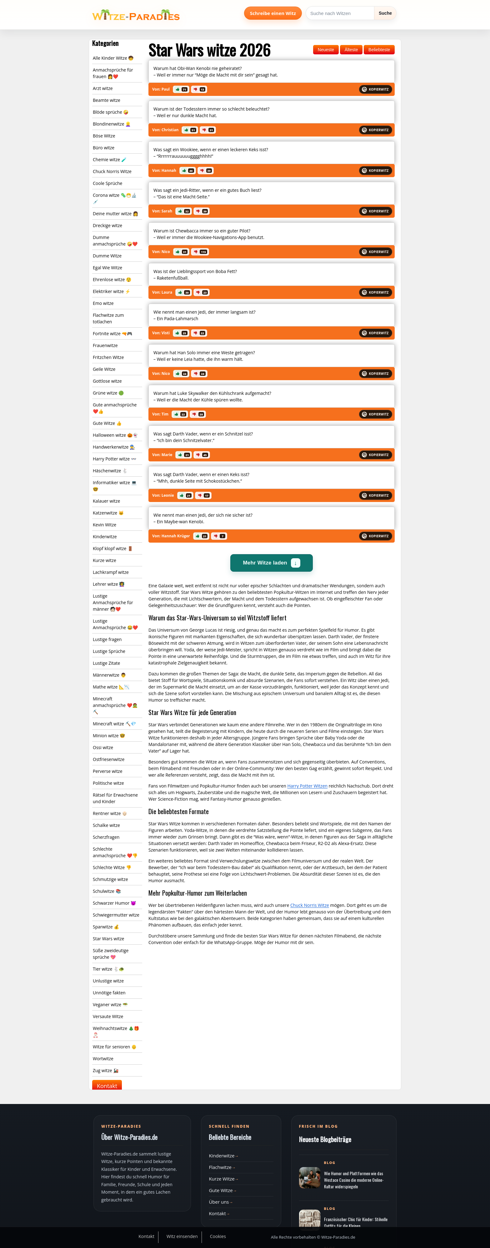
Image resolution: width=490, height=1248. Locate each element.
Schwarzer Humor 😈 (114, 903)
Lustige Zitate (106, 663)
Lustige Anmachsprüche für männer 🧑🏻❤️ (113, 602)
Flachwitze (220, 1167)
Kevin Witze (104, 525)
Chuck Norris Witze (112, 171)
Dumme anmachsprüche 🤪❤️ (115, 240)
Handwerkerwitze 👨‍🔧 (114, 447)
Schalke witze (106, 825)
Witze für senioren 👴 (115, 1047)
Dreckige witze (107, 225)
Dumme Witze (107, 256)
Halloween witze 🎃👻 (115, 435)
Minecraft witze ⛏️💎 (114, 724)
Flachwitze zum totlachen (108, 318)
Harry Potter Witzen (307, 786)
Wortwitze (103, 1059)
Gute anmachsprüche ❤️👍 (115, 408)
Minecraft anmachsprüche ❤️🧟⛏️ (115, 705)
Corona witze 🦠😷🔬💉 (115, 198)
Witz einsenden (182, 1236)
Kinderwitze (105, 536)
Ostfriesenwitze (108, 759)
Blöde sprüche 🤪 (110, 112)
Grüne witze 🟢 (108, 393)
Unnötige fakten (109, 993)
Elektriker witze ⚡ (111, 291)
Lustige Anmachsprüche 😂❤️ (115, 624)
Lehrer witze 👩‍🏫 (108, 584)
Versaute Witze (108, 1016)
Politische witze (108, 783)
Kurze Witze (221, 1179)
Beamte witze (106, 100)
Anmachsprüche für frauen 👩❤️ (113, 73)
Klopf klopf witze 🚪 (113, 548)
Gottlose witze (107, 381)
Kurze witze (104, 560)
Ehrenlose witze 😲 (112, 279)
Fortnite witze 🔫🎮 (112, 333)
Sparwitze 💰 (106, 927)
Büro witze (103, 148)
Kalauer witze (106, 501)
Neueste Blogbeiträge (325, 1139)
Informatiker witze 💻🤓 (115, 486)
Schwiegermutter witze (116, 915)
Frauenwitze (105, 345)
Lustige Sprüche (109, 651)
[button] (181, 89)
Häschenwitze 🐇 (110, 471)
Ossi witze (103, 747)
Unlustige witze (108, 981)
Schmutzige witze (110, 879)
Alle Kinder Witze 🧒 (113, 58)
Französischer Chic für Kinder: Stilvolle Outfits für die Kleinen (356, 1222)
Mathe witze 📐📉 (111, 687)
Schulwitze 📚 (107, 891)
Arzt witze (103, 88)
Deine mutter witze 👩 (115, 213)
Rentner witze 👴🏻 (110, 813)
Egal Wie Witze (107, 268)
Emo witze (103, 303)
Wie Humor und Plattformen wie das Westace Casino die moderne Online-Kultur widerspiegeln (354, 1180)
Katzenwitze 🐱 (108, 513)
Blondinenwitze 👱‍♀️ (112, 124)
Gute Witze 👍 (107, 423)
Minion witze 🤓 (109, 735)
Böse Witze (104, 136)
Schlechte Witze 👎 (112, 867)
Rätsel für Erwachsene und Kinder (115, 798)
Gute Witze (220, 1190)
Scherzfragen (106, 837)
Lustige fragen (107, 639)
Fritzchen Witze (108, 357)
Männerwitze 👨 (109, 675)
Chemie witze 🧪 (110, 159)
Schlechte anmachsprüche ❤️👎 (115, 852)
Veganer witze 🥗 (110, 1004)
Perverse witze (107, 771)
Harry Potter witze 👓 (114, 459)
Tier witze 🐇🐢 (108, 969)
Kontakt (107, 1086)
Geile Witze (104, 369)
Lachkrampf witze (111, 572)
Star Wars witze (108, 939)
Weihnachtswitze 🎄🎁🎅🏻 (116, 1031)
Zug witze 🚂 (105, 1070)
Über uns (219, 1202)
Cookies (218, 1236)
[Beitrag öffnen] (309, 1178)
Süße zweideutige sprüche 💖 (110, 953)
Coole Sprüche (107, 183)
